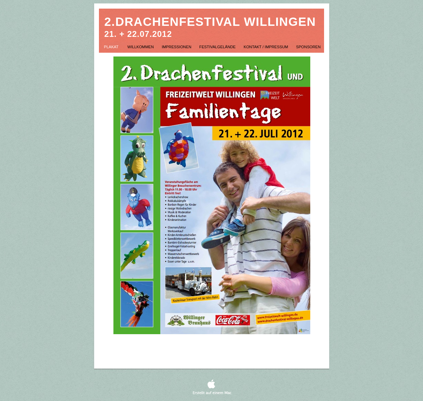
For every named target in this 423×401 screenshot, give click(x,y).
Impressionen (177, 47)
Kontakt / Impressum (266, 47)
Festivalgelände (218, 47)
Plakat (112, 47)
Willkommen (141, 47)
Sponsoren (308, 47)
